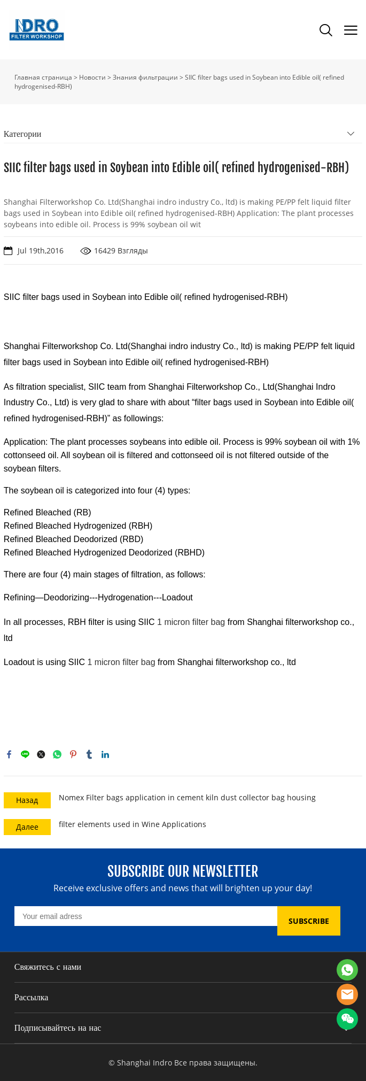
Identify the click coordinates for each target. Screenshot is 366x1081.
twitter (41, 754)
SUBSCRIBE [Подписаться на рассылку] (309, 921)
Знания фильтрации (145, 77)
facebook (9, 754)
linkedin (105, 754)
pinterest (73, 754)
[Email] (145, 916)
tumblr (89, 754)
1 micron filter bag (191, 622)
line (25, 754)
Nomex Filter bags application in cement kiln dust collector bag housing (187, 797)
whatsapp (57, 754)
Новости (92, 77)
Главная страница (43, 77)
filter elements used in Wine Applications (132, 824)
